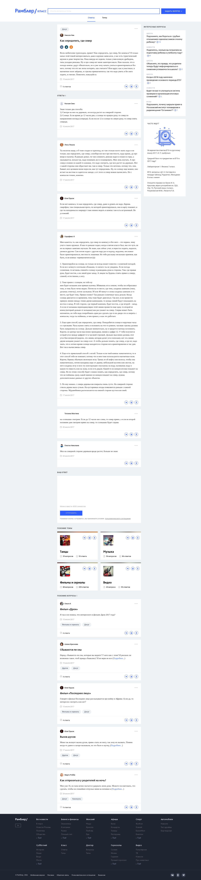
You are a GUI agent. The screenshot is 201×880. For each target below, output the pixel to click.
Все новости (42, 819)
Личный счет (66, 834)
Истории (40, 850)
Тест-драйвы (166, 827)
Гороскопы (116, 845)
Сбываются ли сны (71, 650)
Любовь (89, 831)
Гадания (114, 857)
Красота (89, 827)
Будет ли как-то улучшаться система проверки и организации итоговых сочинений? (163, 94)
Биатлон (139, 834)
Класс (64, 845)
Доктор (90, 845)
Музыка (108, 551)
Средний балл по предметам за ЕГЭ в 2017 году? (163, 159)
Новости (164, 824)
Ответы (64, 850)
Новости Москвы (43, 827)
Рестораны (115, 834)
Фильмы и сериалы (72, 582)
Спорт (139, 819)
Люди (38, 853)
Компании (65, 827)
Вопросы (90, 850)
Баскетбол (140, 831)
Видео (107, 582)
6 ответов (65, 86)
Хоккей (139, 827)
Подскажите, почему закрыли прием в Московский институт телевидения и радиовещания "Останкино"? (164, 107)
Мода (88, 824)
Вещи (38, 857)
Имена (114, 853)
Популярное (141, 850)
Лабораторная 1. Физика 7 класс (161, 167)
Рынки (64, 831)
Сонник (114, 850)
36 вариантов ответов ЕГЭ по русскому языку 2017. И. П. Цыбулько (163, 151)
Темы (63, 853)
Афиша (114, 819)
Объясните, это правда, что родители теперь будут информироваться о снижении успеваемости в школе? (164, 66)
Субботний (41, 845)
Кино (113, 824)
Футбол (139, 824)
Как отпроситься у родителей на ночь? (83, 780)
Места (39, 860)
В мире (39, 824)
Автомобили (167, 819)
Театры (114, 831)
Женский (90, 819)
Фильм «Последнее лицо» (75, 693)
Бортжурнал (166, 831)
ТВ (137, 853)
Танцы (64, 551)
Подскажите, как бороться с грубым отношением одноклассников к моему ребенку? (164, 39)
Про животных (142, 860)
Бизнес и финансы (70, 819)
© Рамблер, (19, 875)
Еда (87, 834)
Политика (40, 831)
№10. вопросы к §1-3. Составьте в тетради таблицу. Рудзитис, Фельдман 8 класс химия (163, 174)
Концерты (115, 827)
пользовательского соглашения (118, 519)
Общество (40, 834)
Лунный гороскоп (119, 860)
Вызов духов (68, 737)
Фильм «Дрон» (69, 609)
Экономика (66, 824)
